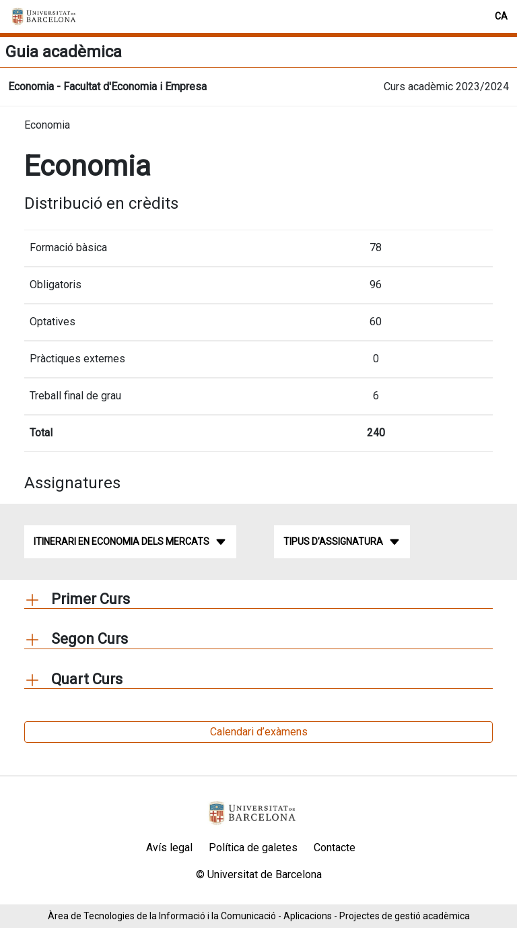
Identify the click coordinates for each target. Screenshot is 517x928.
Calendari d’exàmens (259, 731)
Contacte (334, 847)
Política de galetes (253, 847)
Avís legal (169, 847)
